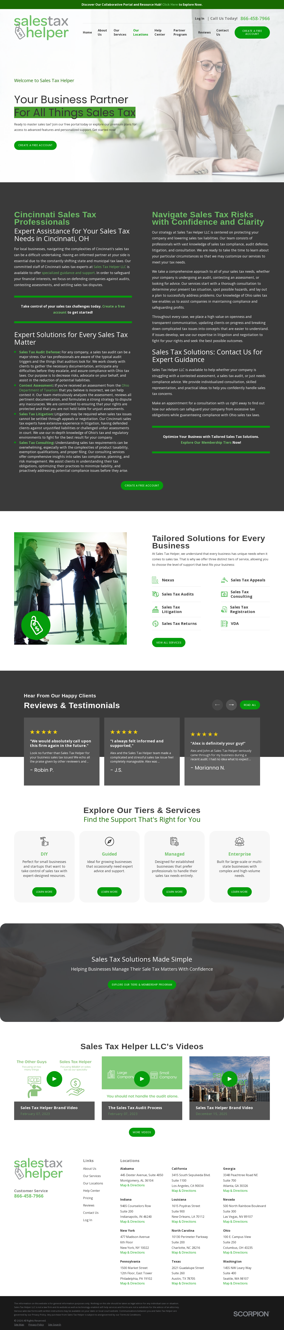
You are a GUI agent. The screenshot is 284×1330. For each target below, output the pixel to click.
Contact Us (91, 1213)
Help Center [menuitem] (160, 32)
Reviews (88, 1205)
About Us (89, 1169)
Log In (199, 18)
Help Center (91, 1191)
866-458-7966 (255, 18)
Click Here (170, 4)
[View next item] (231, 704)
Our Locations (93, 1183)
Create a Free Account (35, 145)
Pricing (88, 1198)
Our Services (92, 1176)
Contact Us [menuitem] (222, 32)
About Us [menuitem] (102, 32)
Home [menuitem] (87, 32)
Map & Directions (132, 1185)
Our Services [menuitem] (120, 32)
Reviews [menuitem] (204, 32)
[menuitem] (19, 1324)
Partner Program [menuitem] (180, 32)
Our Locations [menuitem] (140, 32)
